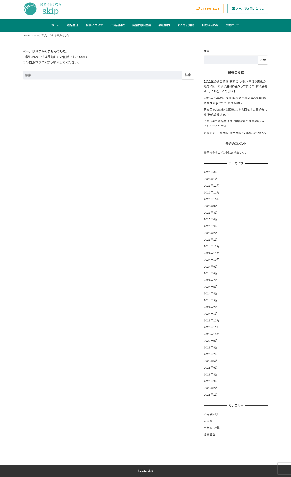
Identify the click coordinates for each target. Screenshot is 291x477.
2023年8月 (211, 347)
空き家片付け (212, 427)
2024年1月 (211, 313)
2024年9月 (211, 266)
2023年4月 (211, 374)
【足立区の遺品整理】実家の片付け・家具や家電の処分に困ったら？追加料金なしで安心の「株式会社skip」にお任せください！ (235, 86)
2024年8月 (211, 273)
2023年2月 (211, 387)
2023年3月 (211, 381)
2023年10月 (211, 334)
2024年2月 (211, 307)
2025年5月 (211, 226)
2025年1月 (211, 239)
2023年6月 (211, 360)
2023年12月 (211, 320)
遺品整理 (209, 434)
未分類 (208, 421)
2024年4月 (211, 293)
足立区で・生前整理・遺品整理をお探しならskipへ (235, 132)
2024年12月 (211, 246)
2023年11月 (211, 327)
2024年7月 (211, 280)
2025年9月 (211, 205)
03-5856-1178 (207, 8)
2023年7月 (211, 354)
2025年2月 (211, 232)
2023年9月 (211, 340)
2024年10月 (211, 259)
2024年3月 (211, 300)
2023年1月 (211, 394)
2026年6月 (211, 172)
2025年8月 (211, 212)
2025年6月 (211, 219)
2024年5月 (211, 286)
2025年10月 (211, 199)
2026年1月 (211, 178)
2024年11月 (211, 253)
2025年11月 (211, 192)
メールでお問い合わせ (247, 8)
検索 (188, 75)
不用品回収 (211, 414)
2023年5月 (211, 367)
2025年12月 (211, 185)
